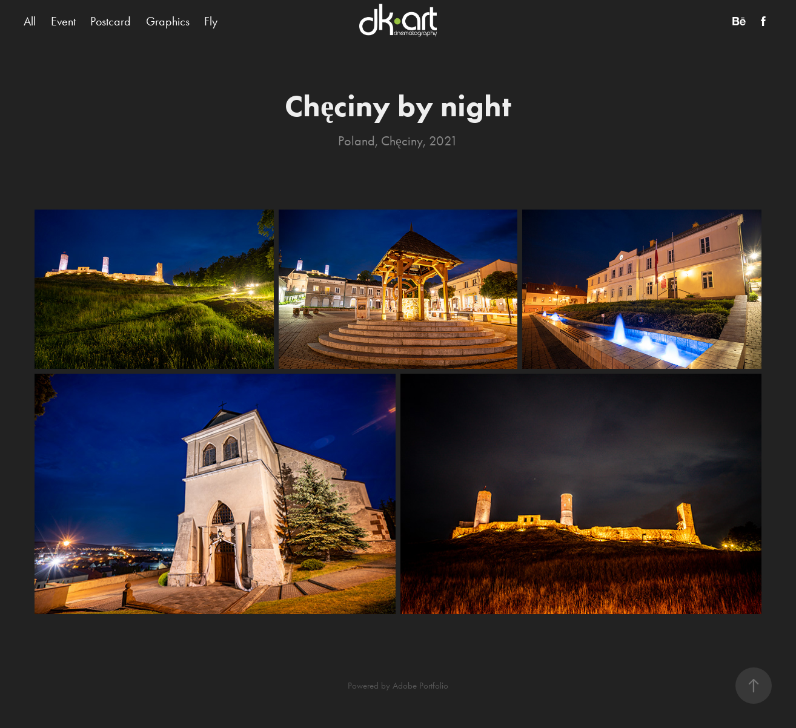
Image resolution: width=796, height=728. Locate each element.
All (30, 21)
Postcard (110, 21)
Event (63, 21)
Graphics (168, 21)
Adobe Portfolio (420, 685)
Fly (210, 21)
